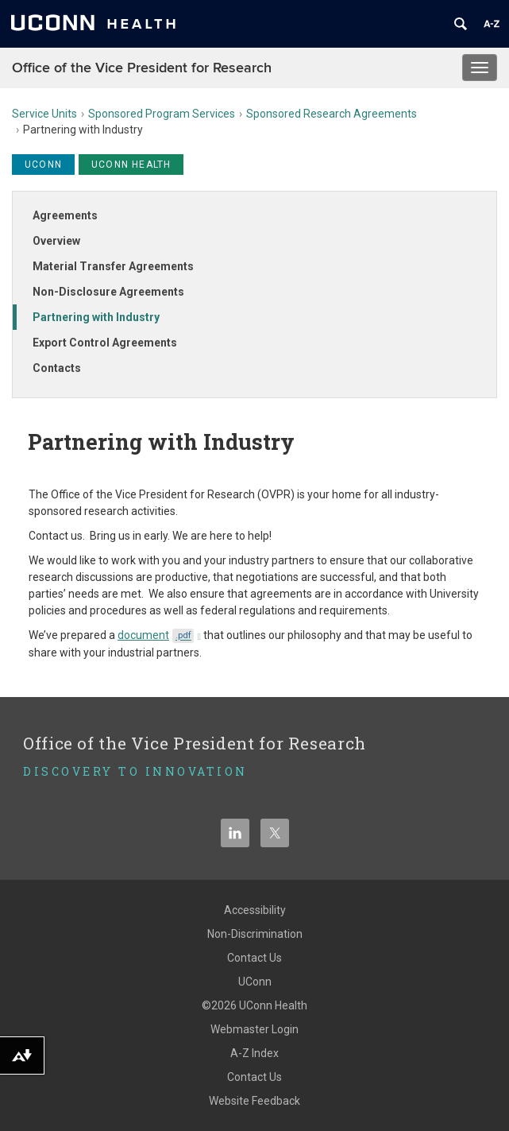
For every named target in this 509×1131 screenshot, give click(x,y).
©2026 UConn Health (254, 1005)
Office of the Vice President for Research (142, 68)
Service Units (44, 113)
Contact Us (254, 957)
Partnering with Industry (96, 317)
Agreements (65, 215)
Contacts (57, 368)
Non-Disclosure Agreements (108, 291)
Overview (56, 240)
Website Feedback (254, 1100)
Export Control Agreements (105, 342)
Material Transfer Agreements (113, 266)
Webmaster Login (254, 1029)
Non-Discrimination (255, 934)
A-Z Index (254, 1053)
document (159, 635)
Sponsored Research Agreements (331, 113)
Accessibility (255, 910)
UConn (255, 981)
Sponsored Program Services (161, 113)
